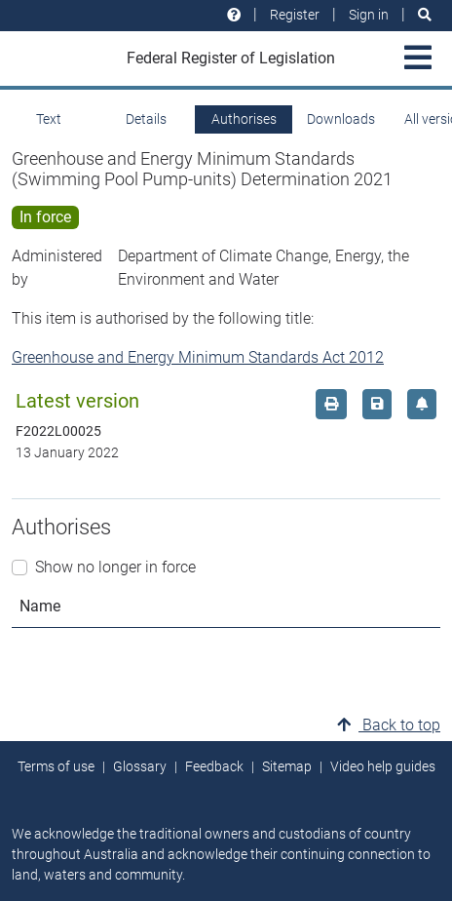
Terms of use (56, 766)
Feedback (214, 766)
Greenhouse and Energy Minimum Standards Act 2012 (198, 357)
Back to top (388, 725)
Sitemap (287, 766)
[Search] (424, 15)
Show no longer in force (115, 567)
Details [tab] (146, 119)
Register (295, 14)
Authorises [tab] (244, 119)
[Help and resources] (233, 15)
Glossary (140, 766)
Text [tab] (48, 119)
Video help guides (382, 766)
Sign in (369, 14)
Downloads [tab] (341, 119)
